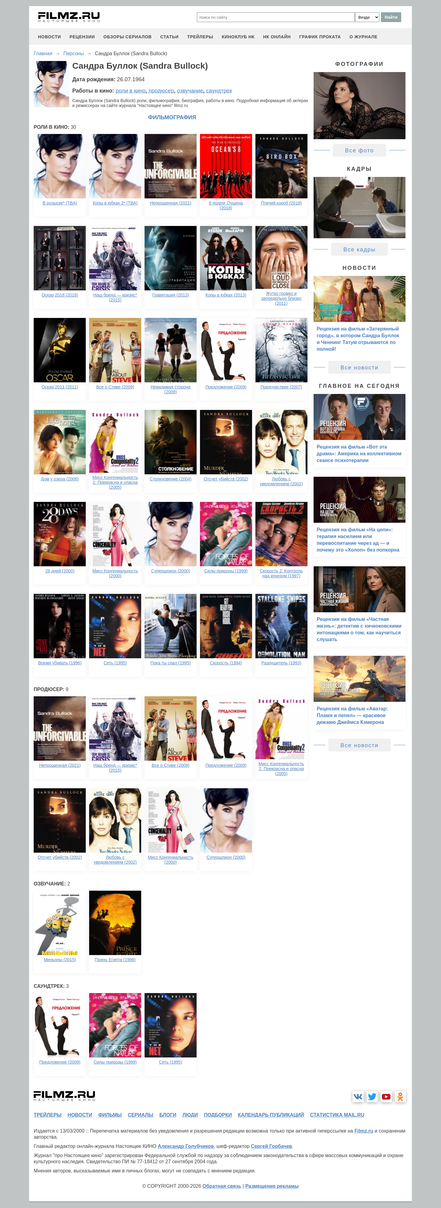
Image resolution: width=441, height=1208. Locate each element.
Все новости (360, 368)
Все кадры (359, 250)
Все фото (359, 150)
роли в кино (131, 91)
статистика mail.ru (337, 1115)
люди (190, 1115)
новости (49, 36)
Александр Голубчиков (186, 1146)
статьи (169, 36)
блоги (167, 1115)
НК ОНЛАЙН (277, 36)
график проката (320, 36)
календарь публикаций (271, 1115)
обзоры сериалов (128, 36)
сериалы (140, 1115)
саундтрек (219, 91)
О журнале (363, 36)
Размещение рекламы (272, 1186)
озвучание (190, 91)
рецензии (82, 36)
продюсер (161, 91)
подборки (218, 1115)
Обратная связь (221, 1186)
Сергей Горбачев (271, 1146)
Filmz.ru (363, 1130)
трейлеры (200, 36)
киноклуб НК (238, 36)
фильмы (110, 1115)
